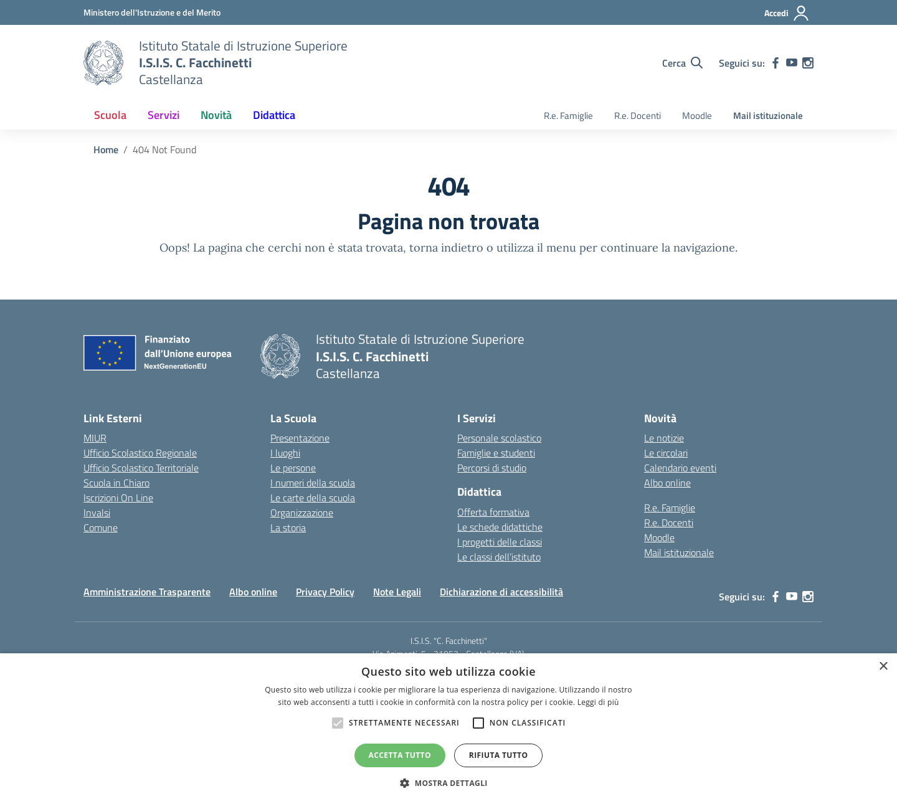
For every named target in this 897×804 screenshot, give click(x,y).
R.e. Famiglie (568, 115)
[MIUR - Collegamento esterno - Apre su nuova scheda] (152, 12)
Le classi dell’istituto (499, 556)
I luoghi (285, 452)
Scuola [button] (110, 114)
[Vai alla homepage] (103, 62)
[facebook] (775, 63)
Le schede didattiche (500, 526)
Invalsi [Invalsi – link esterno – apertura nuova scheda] (96, 512)
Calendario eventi (680, 467)
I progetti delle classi (499, 541)
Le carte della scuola (312, 497)
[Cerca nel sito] (682, 63)
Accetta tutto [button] (400, 755)
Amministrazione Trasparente (147, 591)
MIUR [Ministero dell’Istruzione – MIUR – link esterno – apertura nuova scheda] (95, 437)
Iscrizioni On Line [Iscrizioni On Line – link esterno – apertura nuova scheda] (118, 497)
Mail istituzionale (768, 115)
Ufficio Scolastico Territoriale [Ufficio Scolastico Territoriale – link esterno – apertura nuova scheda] (141, 467)
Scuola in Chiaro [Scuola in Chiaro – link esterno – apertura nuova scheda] (116, 482)
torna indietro (446, 247)
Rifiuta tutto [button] (498, 755)
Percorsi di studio (491, 467)
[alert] (448, 728)
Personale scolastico (499, 437)
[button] (448, 783)
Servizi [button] (163, 114)
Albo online (667, 482)
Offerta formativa (493, 511)
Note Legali (397, 591)
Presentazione (300, 437)
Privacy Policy (325, 591)
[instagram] (808, 63)
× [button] (883, 666)
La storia (288, 527)
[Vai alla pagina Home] (105, 149)
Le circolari (666, 452)
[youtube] (791, 63)
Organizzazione (301, 512)
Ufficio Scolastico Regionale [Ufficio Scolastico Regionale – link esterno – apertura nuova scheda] (140, 452)
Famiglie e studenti (496, 452)
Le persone (293, 467)
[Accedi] (787, 13)
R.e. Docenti (637, 115)
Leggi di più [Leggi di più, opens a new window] (598, 702)
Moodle (697, 115)
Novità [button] (216, 114)
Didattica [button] (274, 114)
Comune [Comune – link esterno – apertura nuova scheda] (100, 527)
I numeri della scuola (312, 482)
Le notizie (664, 437)
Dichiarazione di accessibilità (501, 591)
